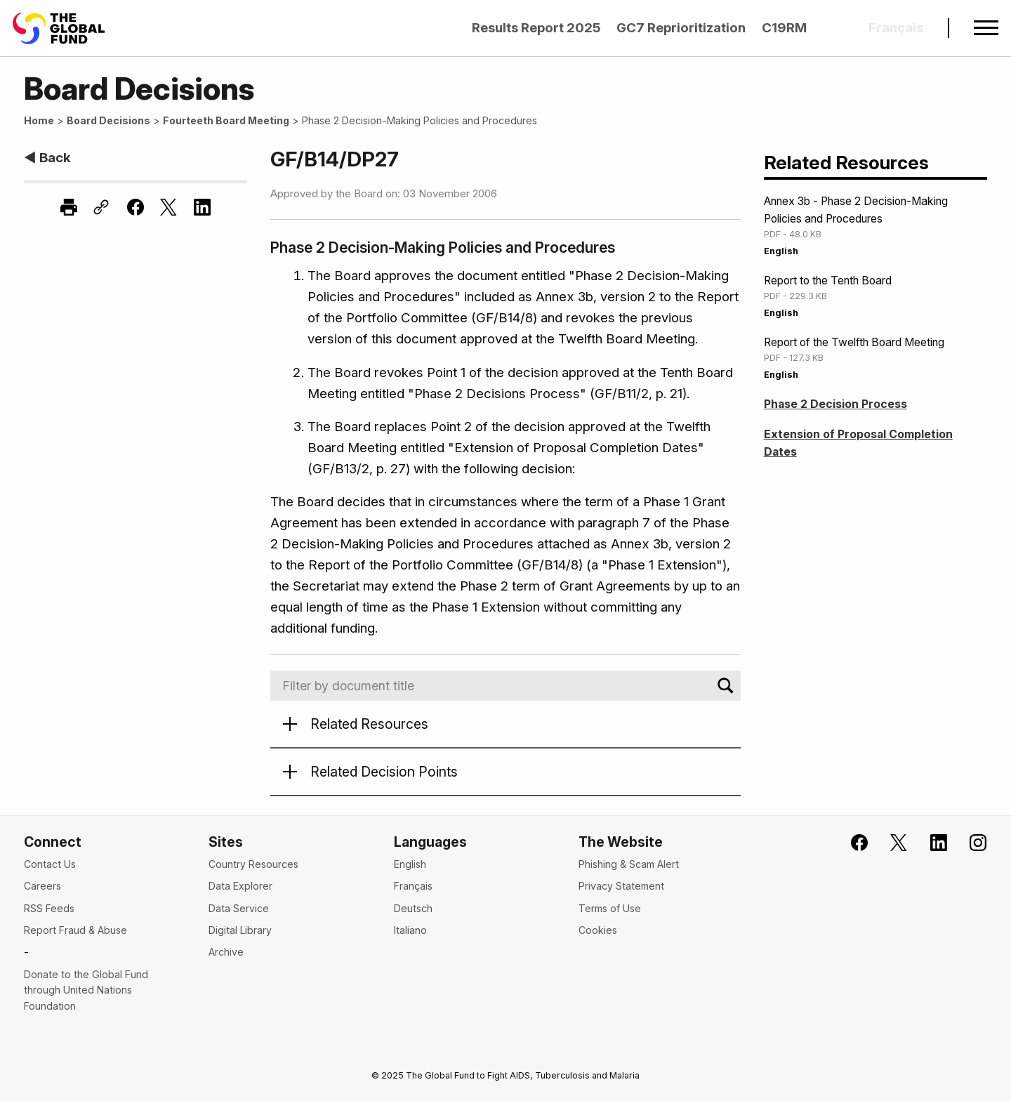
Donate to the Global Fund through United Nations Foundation (86, 990)
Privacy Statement (621, 886)
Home (39, 120)
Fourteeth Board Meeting (226, 120)
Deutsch (413, 908)
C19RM (784, 28)
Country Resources (253, 864)
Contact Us (50, 864)
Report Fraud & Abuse (75, 930)
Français (413, 886)
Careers (42, 886)
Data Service (239, 908)
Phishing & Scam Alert (629, 864)
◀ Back (47, 158)
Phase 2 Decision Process (835, 404)
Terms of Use (610, 908)
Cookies (598, 930)
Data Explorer (240, 886)
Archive (226, 952)
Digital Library (240, 930)
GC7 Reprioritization (681, 28)
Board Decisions (108, 120)
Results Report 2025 (536, 28)
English (781, 251)
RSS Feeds (49, 908)
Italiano (410, 930)
